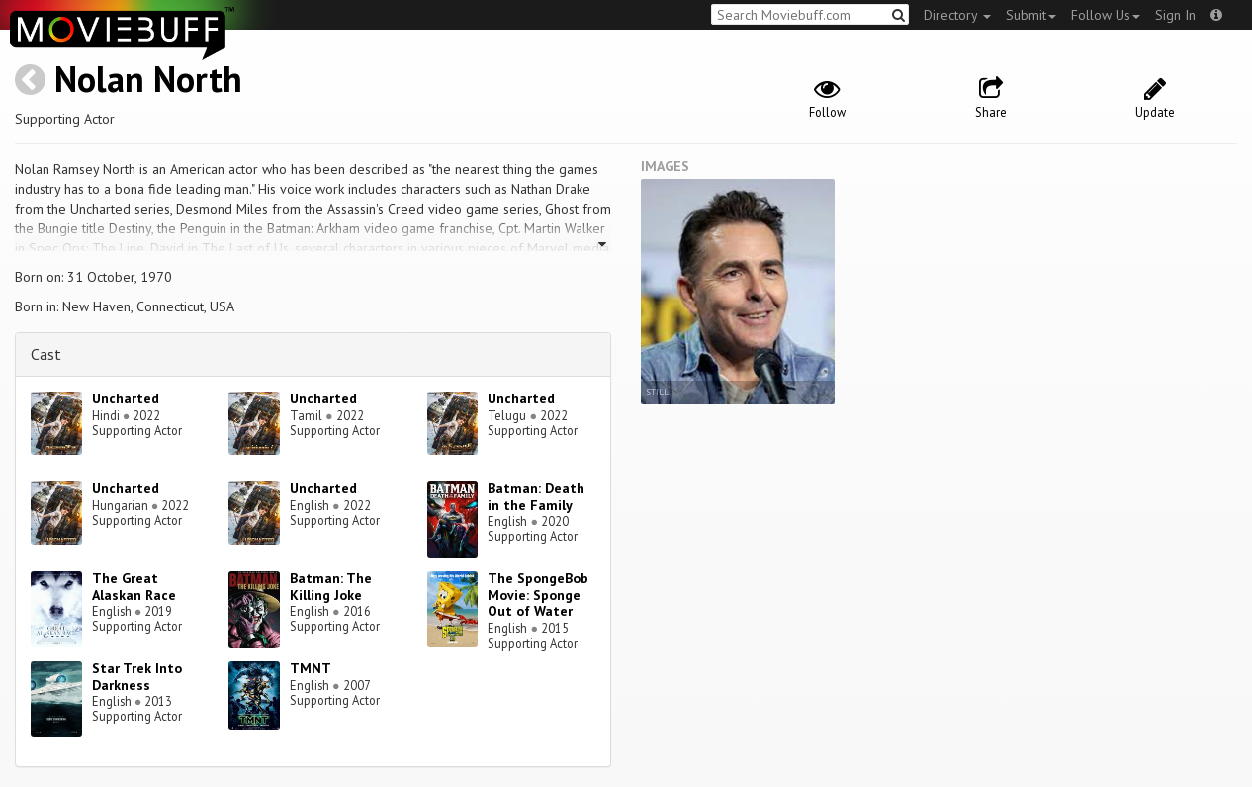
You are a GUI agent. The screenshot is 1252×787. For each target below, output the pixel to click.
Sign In (1175, 15)
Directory (957, 15)
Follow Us (1105, 15)
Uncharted (125, 398)
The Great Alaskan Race (134, 586)
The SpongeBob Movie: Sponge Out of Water (538, 595)
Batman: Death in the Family (536, 497)
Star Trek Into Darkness (137, 676)
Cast (46, 354)
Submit (1031, 15)
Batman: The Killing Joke (331, 586)
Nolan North (148, 78)
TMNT (310, 668)
